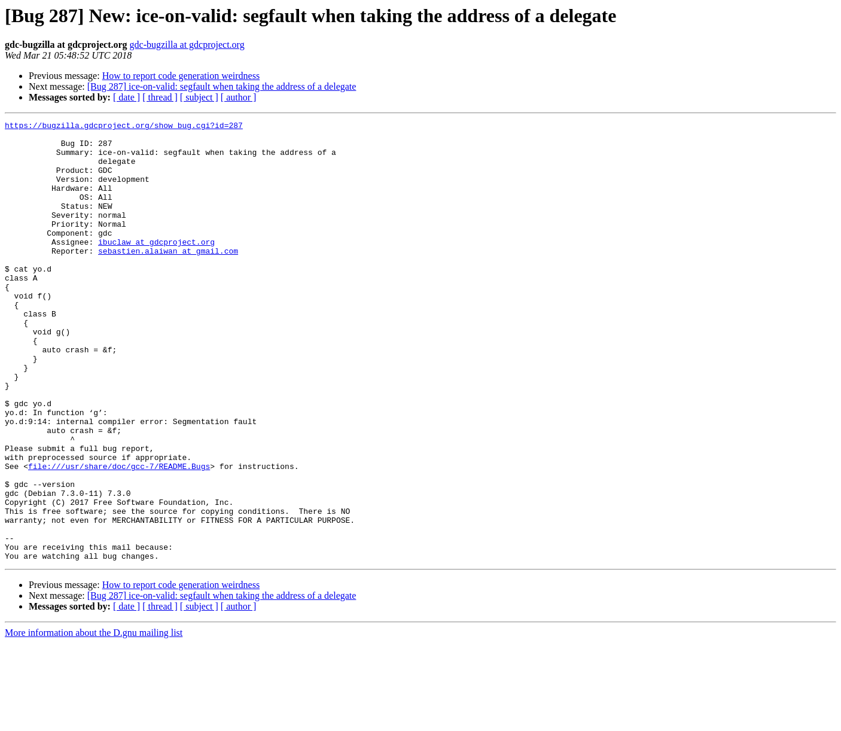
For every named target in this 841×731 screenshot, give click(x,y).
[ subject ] (199, 97)
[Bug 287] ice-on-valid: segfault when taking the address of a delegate (221, 86)
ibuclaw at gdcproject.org (156, 266)
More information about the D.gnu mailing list (93, 720)
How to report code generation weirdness (181, 76)
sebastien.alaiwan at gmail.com (168, 277)
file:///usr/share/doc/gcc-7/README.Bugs (119, 536)
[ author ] (239, 97)
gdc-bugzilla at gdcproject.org (187, 44)
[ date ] (126, 97)
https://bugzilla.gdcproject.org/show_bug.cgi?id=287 (124, 126)
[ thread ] (160, 97)
